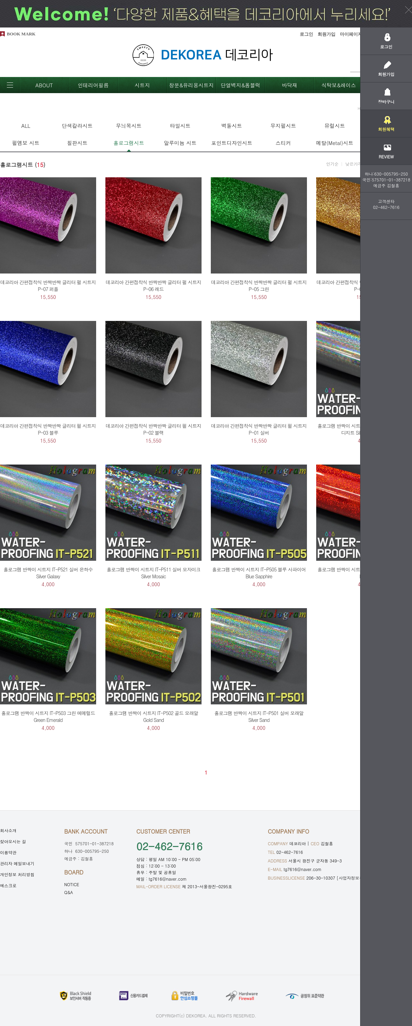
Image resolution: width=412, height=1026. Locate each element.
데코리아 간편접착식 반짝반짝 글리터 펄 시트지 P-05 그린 (259, 285)
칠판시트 (77, 142)
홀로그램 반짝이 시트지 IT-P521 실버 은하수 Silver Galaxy (48, 573)
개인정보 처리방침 (17, 874)
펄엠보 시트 (25, 142)
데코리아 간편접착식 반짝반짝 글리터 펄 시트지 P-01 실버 (259, 429)
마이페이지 (351, 34)
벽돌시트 (231, 125)
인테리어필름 (93, 85)
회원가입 (326, 34)
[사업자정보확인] (352, 878)
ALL (25, 125)
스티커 (283, 142)
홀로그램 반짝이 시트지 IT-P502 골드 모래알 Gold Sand (153, 716)
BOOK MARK (21, 33)
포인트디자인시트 (231, 142)
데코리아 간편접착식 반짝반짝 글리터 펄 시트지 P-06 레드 (153, 285)
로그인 (306, 34)
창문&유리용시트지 (191, 85)
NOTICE (71, 884)
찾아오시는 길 (13, 841)
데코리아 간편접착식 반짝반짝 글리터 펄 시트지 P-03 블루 (48, 429)
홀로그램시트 (128, 142)
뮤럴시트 (334, 125)
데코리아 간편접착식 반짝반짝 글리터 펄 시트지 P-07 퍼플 (48, 285)
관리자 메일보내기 (17, 863)
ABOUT (44, 85)
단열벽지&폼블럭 (241, 85)
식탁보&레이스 (338, 85)
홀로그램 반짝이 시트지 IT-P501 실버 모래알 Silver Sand (259, 716)
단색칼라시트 (77, 125)
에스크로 (8, 885)
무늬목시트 (129, 125)
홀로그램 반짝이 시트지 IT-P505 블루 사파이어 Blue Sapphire (259, 573)
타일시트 (180, 125)
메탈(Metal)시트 (335, 142)
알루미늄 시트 (180, 142)
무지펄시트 (283, 125)
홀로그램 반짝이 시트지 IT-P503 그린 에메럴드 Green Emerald (48, 716)
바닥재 (289, 85)
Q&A (68, 892)
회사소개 (8, 830)
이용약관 (8, 852)
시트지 (142, 85)
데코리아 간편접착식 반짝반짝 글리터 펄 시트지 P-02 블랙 (153, 429)
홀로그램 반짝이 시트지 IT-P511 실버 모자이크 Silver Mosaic (154, 573)
